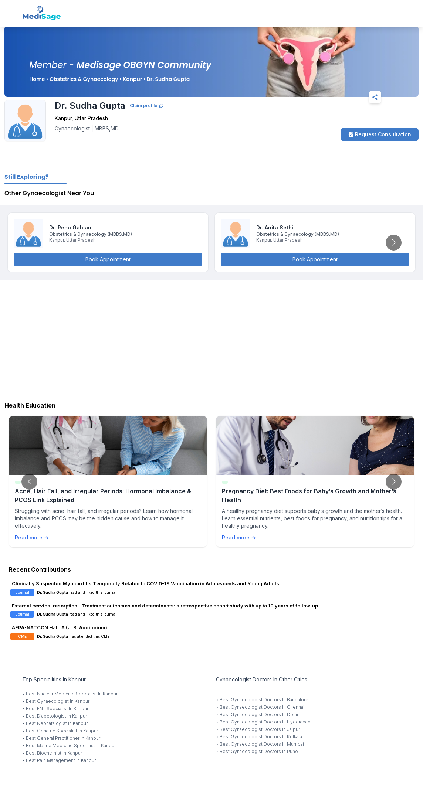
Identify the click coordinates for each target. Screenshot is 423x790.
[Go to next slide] (394, 243)
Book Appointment (108, 259)
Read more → (32, 537)
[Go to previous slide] (29, 482)
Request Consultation (379, 134)
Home (37, 79)
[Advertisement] (211, 339)
